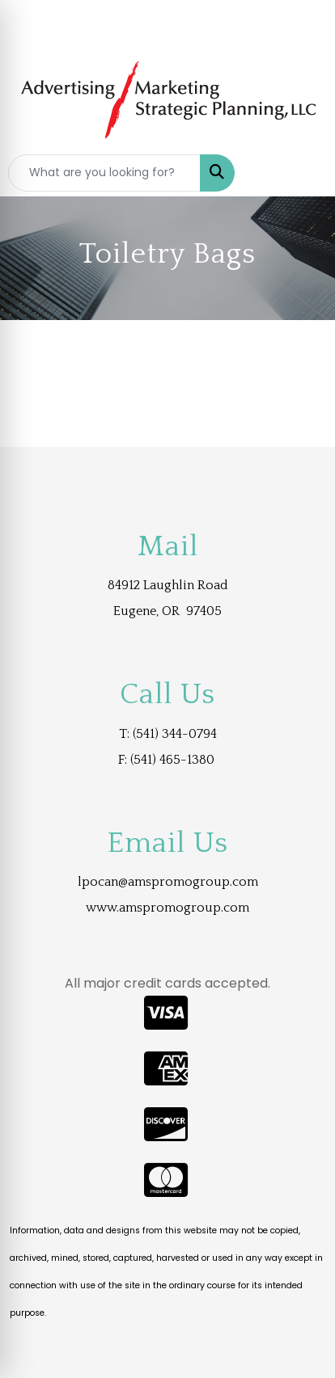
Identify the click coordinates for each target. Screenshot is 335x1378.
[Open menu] (302, 173)
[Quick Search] (104, 173)
